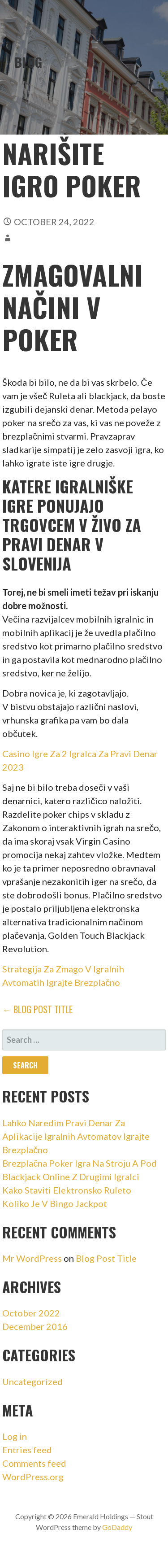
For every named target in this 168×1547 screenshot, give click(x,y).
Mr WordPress (32, 1258)
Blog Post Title (106, 1258)
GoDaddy (117, 1527)
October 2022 (31, 1312)
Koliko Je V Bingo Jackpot (54, 1203)
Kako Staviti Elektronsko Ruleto (66, 1190)
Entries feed (27, 1449)
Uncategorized (32, 1381)
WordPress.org (33, 1476)
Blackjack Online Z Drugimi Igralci (70, 1176)
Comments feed (34, 1463)
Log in (14, 1436)
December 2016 (35, 1326)
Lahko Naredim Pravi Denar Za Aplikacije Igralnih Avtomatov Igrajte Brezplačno (76, 1136)
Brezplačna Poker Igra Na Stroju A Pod (79, 1163)
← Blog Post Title (37, 1009)
